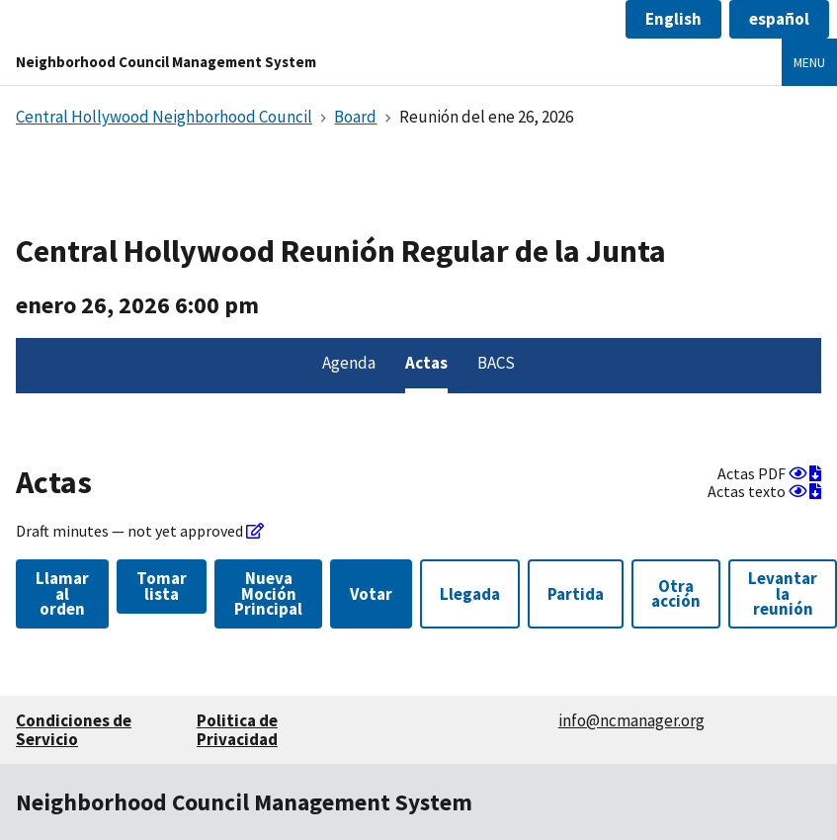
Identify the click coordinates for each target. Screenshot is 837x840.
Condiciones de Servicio (73, 730)
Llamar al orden (62, 593)
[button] (673, 19)
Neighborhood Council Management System (166, 61)
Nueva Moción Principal (268, 593)
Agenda (349, 363)
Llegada (470, 594)
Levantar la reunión (782, 593)
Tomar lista (161, 585)
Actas (426, 363)
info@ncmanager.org (631, 720)
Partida (575, 594)
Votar (371, 594)
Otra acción (676, 593)
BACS (496, 363)
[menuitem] (348, 365)
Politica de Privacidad (237, 730)
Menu (809, 62)
